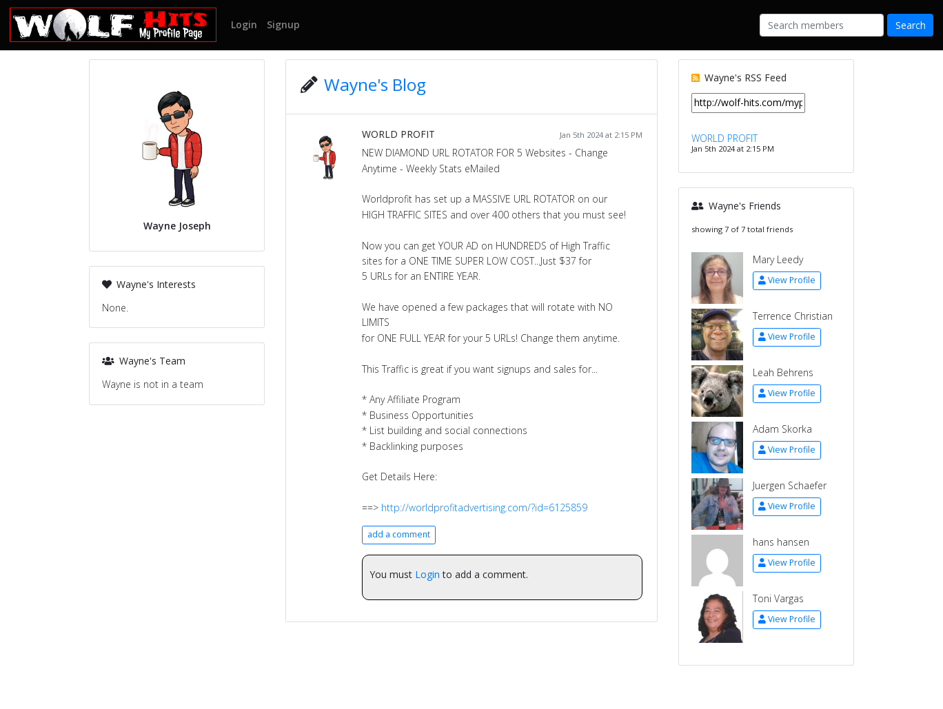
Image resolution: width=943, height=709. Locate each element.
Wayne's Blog (375, 84)
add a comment (398, 534)
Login (427, 574)
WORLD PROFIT (398, 134)
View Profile (786, 280)
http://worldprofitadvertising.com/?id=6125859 (484, 507)
